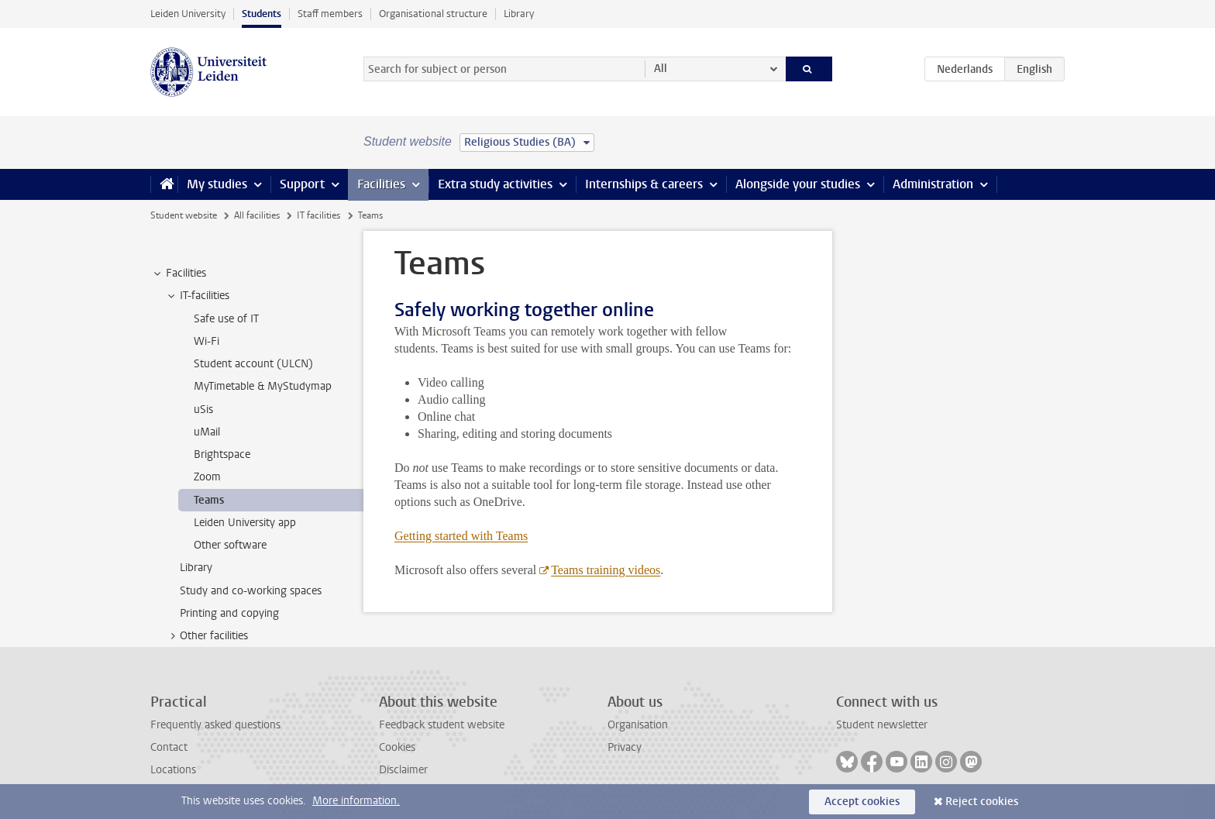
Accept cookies (862, 801)
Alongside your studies (797, 184)
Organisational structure (433, 13)
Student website (183, 215)
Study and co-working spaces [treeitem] (251, 590)
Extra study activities (495, 184)
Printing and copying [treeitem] (229, 613)
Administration (933, 184)
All (660, 68)
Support (302, 184)
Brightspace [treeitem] (222, 454)
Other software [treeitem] (230, 545)
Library (519, 13)
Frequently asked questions (215, 724)
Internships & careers (644, 184)
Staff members (330, 13)
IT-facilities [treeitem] (197, 296)
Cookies (397, 747)
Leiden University (187, 13)
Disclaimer (403, 769)
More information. (356, 800)
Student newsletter (882, 724)
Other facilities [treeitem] (206, 636)
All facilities (257, 215)
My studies (217, 184)
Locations (173, 769)
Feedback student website (441, 724)
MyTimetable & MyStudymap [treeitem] (263, 386)
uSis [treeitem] (203, 409)
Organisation (638, 724)
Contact (169, 747)
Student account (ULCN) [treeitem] (253, 363)
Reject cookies (981, 801)
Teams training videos (605, 569)
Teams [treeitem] (209, 500)
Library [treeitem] (196, 567)
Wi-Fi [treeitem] (206, 341)
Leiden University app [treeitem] (245, 522)
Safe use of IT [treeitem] (226, 318)
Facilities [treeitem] (178, 273)
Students (261, 13)
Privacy (625, 747)
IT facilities (318, 215)
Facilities (381, 184)
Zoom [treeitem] (207, 477)
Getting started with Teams (461, 535)
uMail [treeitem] (207, 432)
